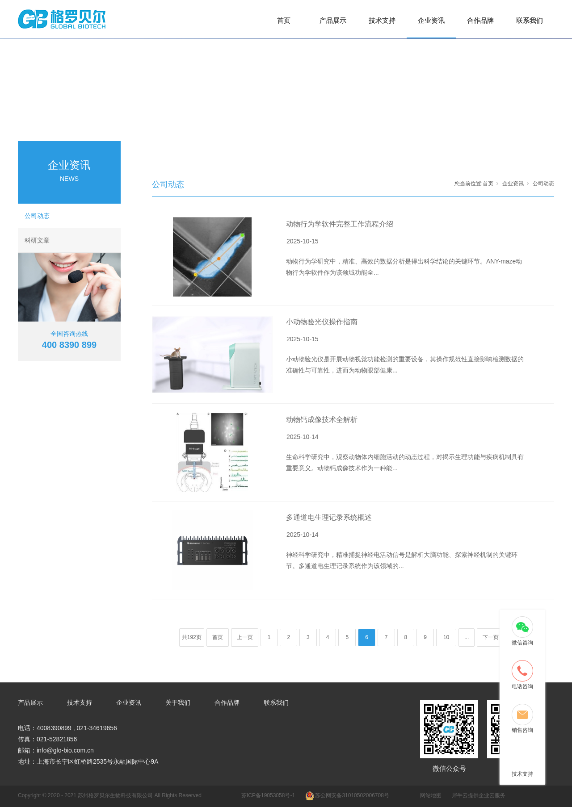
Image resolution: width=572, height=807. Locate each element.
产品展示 (333, 20)
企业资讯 (431, 20)
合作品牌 (480, 20)
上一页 (245, 637)
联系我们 (529, 20)
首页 (283, 20)
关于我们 (177, 702)
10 (446, 637)
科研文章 (37, 240)
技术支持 (382, 20)
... (466, 637)
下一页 (491, 637)
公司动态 (37, 215)
